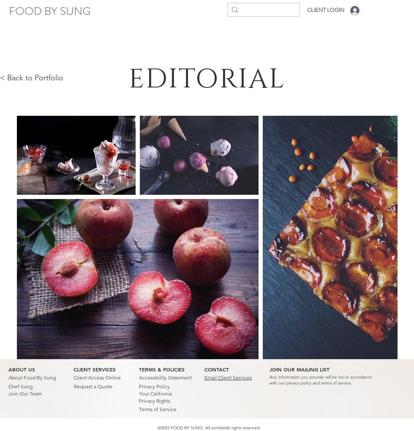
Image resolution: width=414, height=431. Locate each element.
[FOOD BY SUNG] (49, 11)
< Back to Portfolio (31, 77)
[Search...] (261, 11)
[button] (300, 369)
